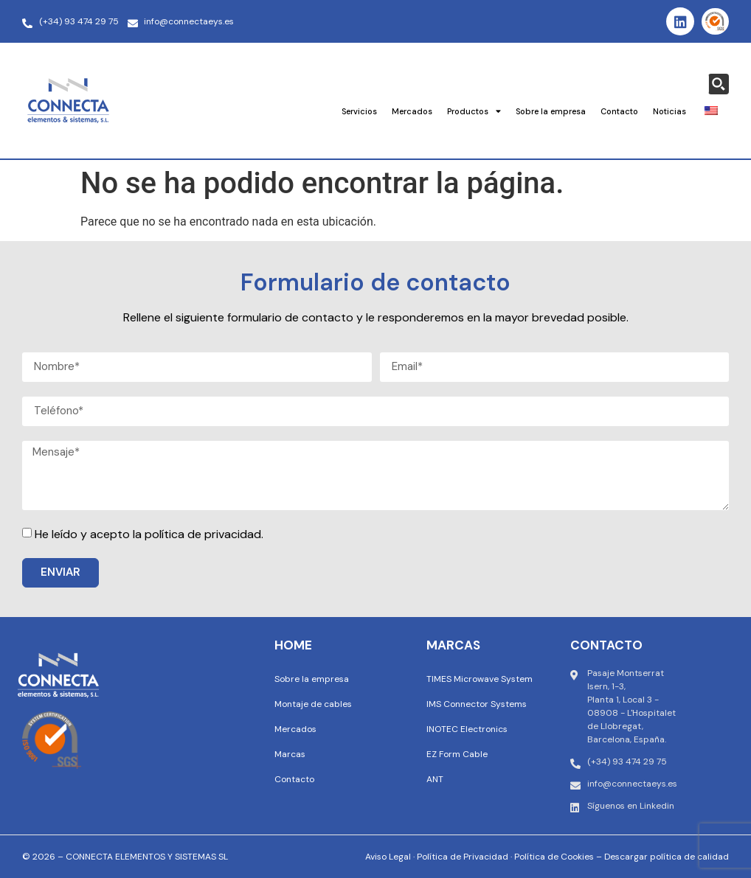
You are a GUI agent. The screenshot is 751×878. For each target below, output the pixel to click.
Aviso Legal (388, 857)
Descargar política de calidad (666, 857)
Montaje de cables (313, 704)
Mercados (412, 111)
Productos (474, 111)
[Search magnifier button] (718, 84)
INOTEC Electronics (467, 729)
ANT (434, 779)
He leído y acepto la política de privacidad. (149, 534)
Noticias (669, 111)
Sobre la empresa (551, 111)
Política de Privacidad (462, 857)
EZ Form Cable (457, 754)
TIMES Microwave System (479, 679)
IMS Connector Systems (476, 704)
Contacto (619, 111)
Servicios (359, 111)
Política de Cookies (554, 857)
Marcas (289, 754)
